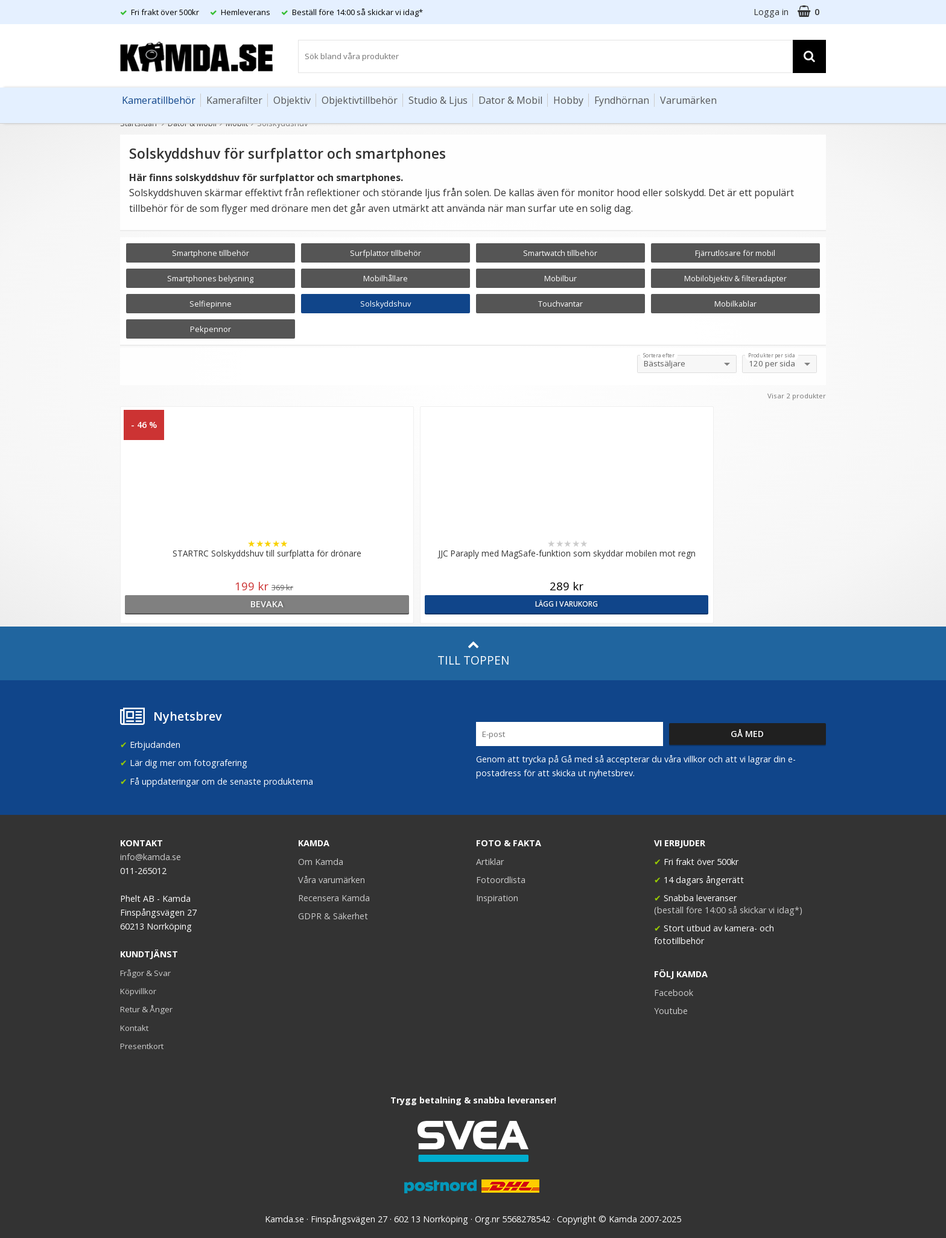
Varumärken (688, 100)
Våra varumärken (331, 879)
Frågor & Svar (145, 973)
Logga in (771, 12)
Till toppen (473, 653)
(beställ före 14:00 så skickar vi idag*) (728, 910)
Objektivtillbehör (360, 100)
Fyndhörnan (621, 100)
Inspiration (497, 898)
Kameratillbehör (158, 100)
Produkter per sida (771, 355)
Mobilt (237, 123)
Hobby (568, 100)
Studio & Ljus (438, 100)
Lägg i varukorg (384, 604)
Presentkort (141, 1046)
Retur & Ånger (146, 1009)
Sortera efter (659, 355)
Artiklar (490, 861)
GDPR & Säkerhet (333, 916)
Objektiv (292, 100)
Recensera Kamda (334, 898)
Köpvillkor (138, 991)
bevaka (206, 604)
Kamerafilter (234, 100)
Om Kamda (320, 861)
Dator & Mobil (510, 100)
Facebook (673, 992)
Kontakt (134, 1028)
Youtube (671, 1010)
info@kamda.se (150, 857)
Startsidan (138, 123)
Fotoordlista (500, 879)
